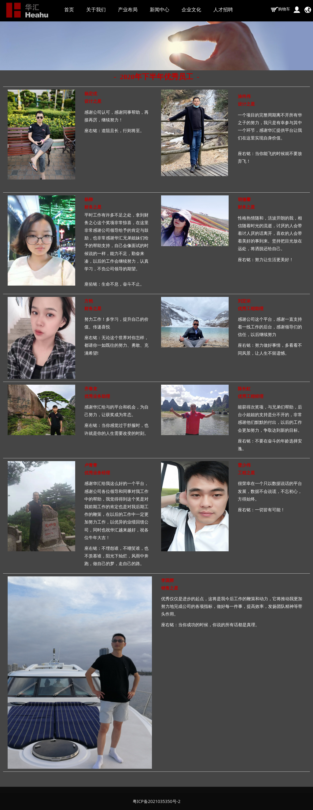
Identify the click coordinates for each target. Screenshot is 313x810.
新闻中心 (159, 9)
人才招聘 (223, 9)
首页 (69, 9)
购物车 (280, 9)
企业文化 (191, 9)
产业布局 (128, 9)
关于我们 (96, 9)
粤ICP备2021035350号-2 (157, 801)
